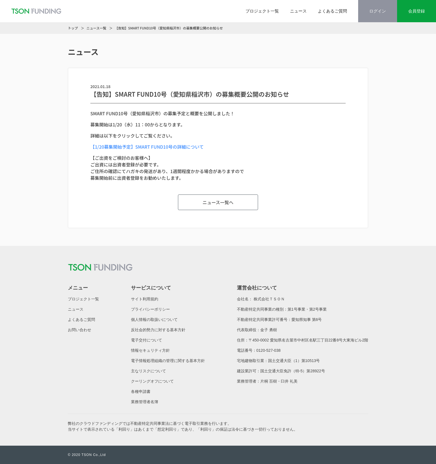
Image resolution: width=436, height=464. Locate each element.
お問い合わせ (79, 330)
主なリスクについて (148, 371)
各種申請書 (140, 391)
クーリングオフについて (152, 381)
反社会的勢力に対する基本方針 (158, 330)
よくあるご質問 (332, 11)
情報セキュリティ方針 (150, 350)
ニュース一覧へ (217, 202)
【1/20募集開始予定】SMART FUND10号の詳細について (147, 146)
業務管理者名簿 (144, 402)
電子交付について (146, 340)
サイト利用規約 (144, 299)
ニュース (298, 11)
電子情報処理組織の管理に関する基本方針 (168, 360)
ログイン (377, 11)
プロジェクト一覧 (262, 11)
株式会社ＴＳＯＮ (269, 299)
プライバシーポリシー (150, 309)
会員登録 (416, 11)
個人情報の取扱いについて (154, 319)
